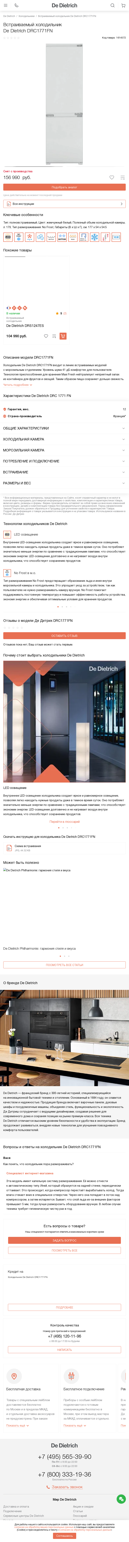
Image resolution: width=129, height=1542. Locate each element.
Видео (77, 1451)
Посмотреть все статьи (64, 934)
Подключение (12, 1437)
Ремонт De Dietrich (15, 1456)
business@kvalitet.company (64, 1480)
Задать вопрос (64, 1153)
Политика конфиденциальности (64, 1499)
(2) (65, 355)
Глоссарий (80, 1442)
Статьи (78, 1437)
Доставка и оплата (16, 1433)
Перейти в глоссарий (65, 786)
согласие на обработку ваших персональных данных (43, 1527)
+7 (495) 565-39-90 (64, 1383)
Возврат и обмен (14, 1451)
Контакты (79, 1456)
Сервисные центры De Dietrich (23, 1442)
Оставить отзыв (64, 677)
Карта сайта (64, 1510)
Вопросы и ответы (85, 1447)
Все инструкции (65, 204)
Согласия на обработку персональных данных (85, 1530)
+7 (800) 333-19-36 (64, 1401)
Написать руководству (64, 1489)
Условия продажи (64, 1504)
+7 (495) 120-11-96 (64, 1263)
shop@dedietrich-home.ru (64, 1471)
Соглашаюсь (64, 1535)
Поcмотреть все (64, 1163)
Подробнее (64, 1234)
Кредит (8, 1447)
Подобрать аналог (64, 187)
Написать (64, 1276)
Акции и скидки (83, 1433)
